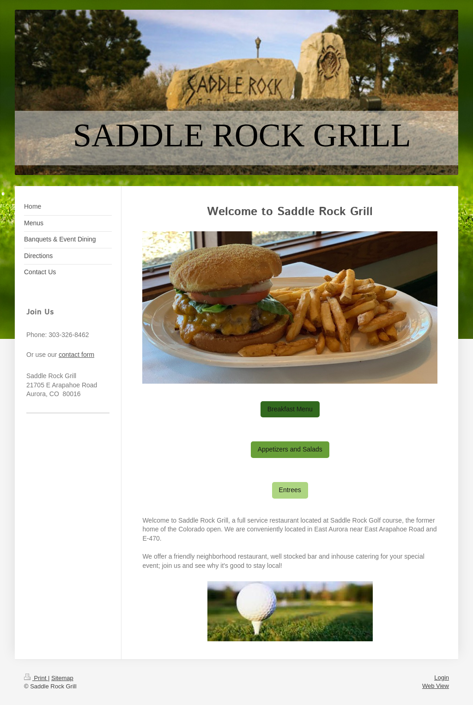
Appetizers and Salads (290, 449)
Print (36, 678)
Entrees (290, 490)
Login (441, 677)
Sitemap (62, 678)
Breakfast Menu (290, 409)
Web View (435, 685)
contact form (76, 354)
